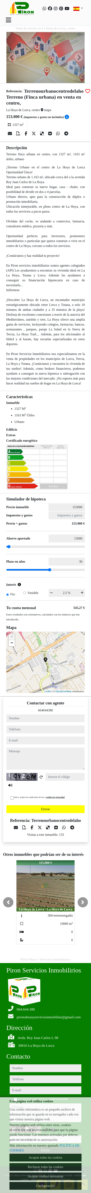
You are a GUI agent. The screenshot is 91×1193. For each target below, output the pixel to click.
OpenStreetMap (63, 691)
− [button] (11, 643)
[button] (8, 902)
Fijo (12, 594)
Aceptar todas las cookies (45, 1157)
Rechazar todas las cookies (45, 1167)
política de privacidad (55, 797)
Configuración (45, 1185)
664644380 (45, 710)
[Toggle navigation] (8, 20)
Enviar (45, 809)
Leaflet (47, 691)
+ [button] (11, 637)
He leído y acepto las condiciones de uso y (37, 797)
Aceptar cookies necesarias (45, 1176)
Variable (32, 593)
